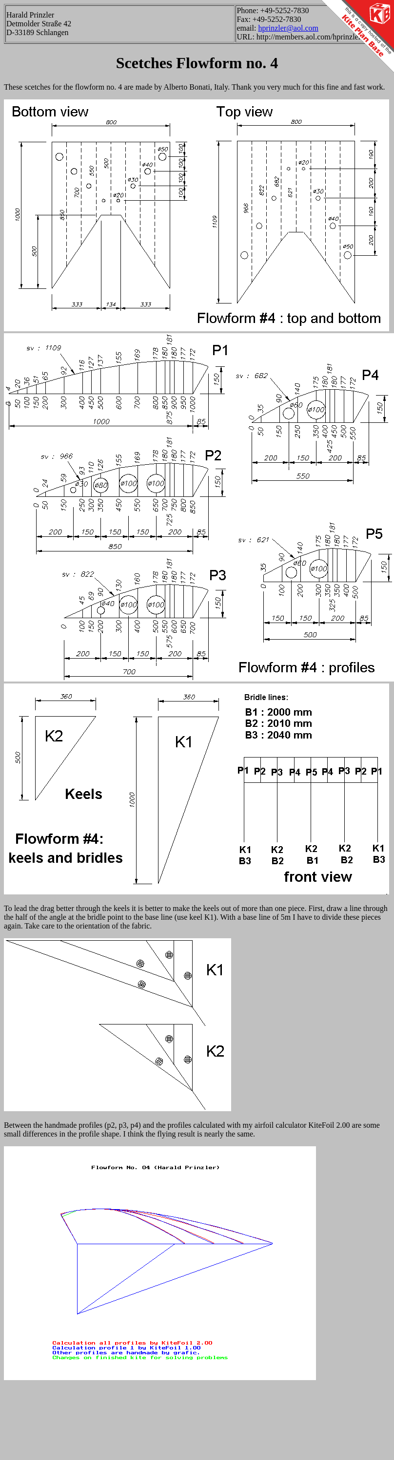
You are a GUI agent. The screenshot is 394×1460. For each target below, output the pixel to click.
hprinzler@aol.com (288, 28)
